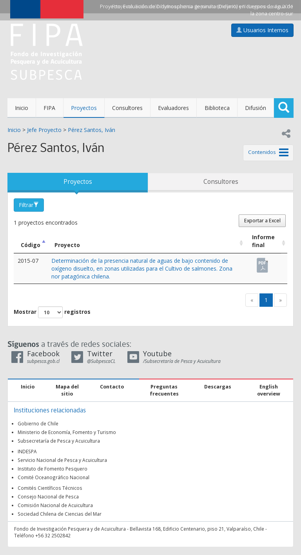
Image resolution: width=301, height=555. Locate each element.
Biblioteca (217, 108)
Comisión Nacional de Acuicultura (55, 505)
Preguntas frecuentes (164, 390)
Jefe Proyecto (44, 130)
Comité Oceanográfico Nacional (53, 477)
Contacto (112, 386)
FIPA (49, 108)
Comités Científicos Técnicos (50, 488)
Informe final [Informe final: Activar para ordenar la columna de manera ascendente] (263, 241)
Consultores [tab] (220, 182)
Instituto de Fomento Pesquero (52, 468)
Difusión (255, 108)
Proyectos (84, 108)
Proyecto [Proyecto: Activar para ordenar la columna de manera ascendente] (67, 245)
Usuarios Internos (262, 30)
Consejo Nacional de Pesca (48, 496)
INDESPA (27, 451)
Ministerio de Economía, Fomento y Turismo (67, 432)
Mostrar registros (52, 312)
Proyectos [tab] (77, 182)
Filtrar (29, 205)
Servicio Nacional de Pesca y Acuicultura (62, 460)
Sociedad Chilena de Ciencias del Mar (60, 514)
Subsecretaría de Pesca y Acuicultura (59, 441)
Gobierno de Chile (38, 423)
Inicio (21, 108)
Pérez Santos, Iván (91, 130)
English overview (268, 390)
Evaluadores (173, 108)
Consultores (127, 108)
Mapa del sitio (67, 390)
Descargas (217, 386)
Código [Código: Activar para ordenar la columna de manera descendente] (30, 245)
